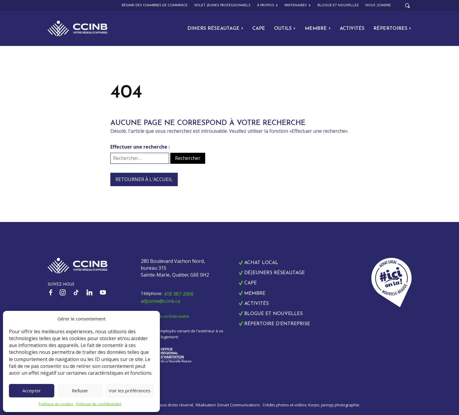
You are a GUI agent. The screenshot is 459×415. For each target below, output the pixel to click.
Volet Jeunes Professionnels (222, 5)
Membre (318, 28)
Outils (285, 28)
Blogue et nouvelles (338, 5)
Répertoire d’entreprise (277, 324)
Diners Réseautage (215, 28)
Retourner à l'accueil (144, 179)
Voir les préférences (130, 391)
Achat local (261, 262)
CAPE (258, 28)
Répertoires (392, 28)
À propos (267, 5)
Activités (352, 28)
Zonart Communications (238, 405)
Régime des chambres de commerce (155, 5)
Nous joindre (378, 5)
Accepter (31, 391)
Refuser (80, 391)
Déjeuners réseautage (274, 273)
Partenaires (298, 5)
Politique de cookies (56, 404)
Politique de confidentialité (98, 404)
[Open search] (407, 5)
